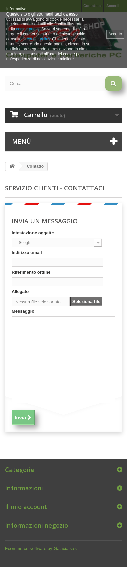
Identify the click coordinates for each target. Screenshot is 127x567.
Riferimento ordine (31, 272)
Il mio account (26, 507)
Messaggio (23, 311)
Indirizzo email (27, 252)
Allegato (20, 291)
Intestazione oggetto (33, 232)
